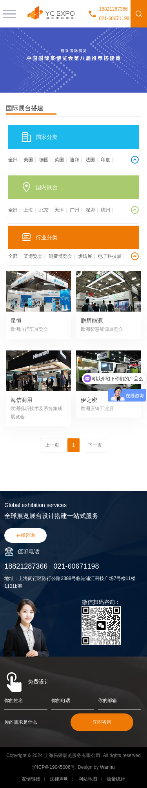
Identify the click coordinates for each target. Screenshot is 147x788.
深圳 (90, 210)
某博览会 (33, 256)
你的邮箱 (107, 700)
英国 (59, 159)
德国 (44, 159)
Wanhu (107, 767)
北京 (44, 210)
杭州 (105, 210)
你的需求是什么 (20, 722)
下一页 (95, 445)
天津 (59, 210)
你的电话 (60, 700)
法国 (90, 159)
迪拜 (74, 159)
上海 (28, 210)
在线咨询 (25, 535)
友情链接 (31, 779)
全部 (13, 159)
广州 (74, 210)
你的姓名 (13, 700)
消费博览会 (60, 256)
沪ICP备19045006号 (53, 767)
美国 (28, 159)
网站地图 (87, 779)
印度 (105, 159)
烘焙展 (85, 256)
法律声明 (59, 779)
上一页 (52, 445)
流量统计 (116, 779)
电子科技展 (110, 256)
